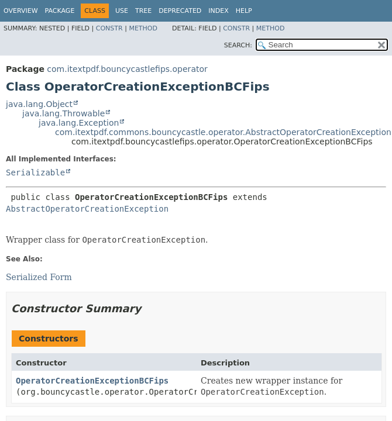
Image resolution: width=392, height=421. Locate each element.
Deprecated (180, 11)
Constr (109, 28)
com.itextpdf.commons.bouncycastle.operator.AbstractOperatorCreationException (223, 132)
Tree (143, 11)
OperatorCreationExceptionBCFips (92, 380)
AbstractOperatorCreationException (87, 208)
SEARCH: (238, 45)
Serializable (35, 172)
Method (143, 28)
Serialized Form (39, 277)
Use (121, 11)
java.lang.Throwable (63, 113)
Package (60, 11)
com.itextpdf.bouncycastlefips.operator (127, 69)
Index (218, 11)
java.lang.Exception (79, 122)
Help (244, 11)
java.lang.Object (39, 104)
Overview (21, 11)
